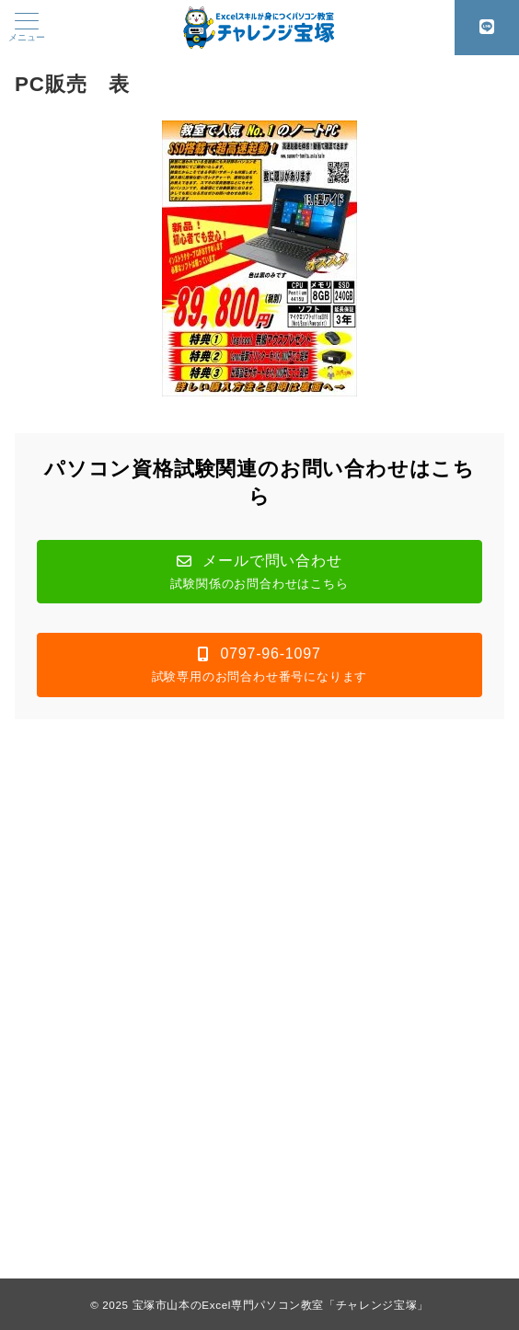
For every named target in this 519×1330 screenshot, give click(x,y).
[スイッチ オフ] (487, 27)
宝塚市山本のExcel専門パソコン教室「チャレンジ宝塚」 (281, 1305)
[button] (259, 571)
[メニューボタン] (26, 27)
